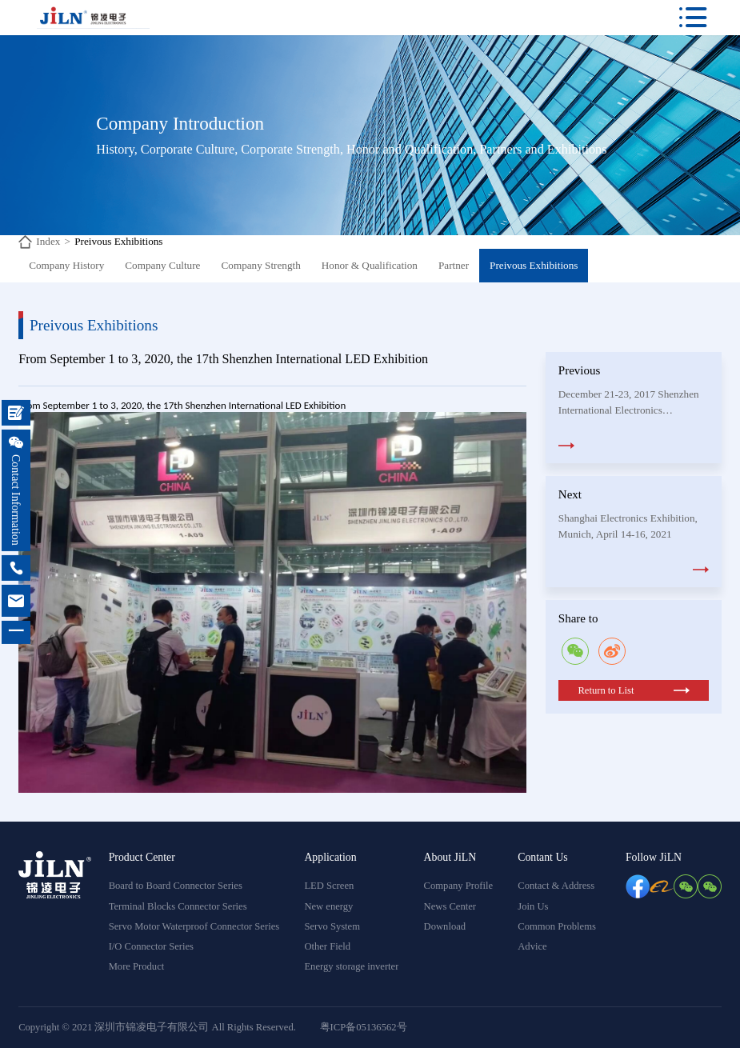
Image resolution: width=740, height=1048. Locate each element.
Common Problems (557, 926)
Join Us (533, 906)
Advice (532, 946)
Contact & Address (556, 885)
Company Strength (261, 265)
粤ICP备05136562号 (363, 1027)
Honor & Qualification (370, 265)
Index (48, 241)
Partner (453, 265)
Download (445, 926)
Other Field (327, 946)
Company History (66, 265)
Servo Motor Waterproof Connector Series (194, 926)
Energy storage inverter (351, 966)
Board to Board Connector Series (175, 885)
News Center (450, 906)
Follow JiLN (654, 857)
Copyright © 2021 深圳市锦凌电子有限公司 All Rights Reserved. (157, 1027)
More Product (137, 966)
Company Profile (458, 885)
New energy (328, 906)
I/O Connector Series (151, 946)
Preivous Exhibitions (118, 241)
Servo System (332, 926)
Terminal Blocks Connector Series (178, 906)
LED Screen (329, 885)
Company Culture (162, 265)
